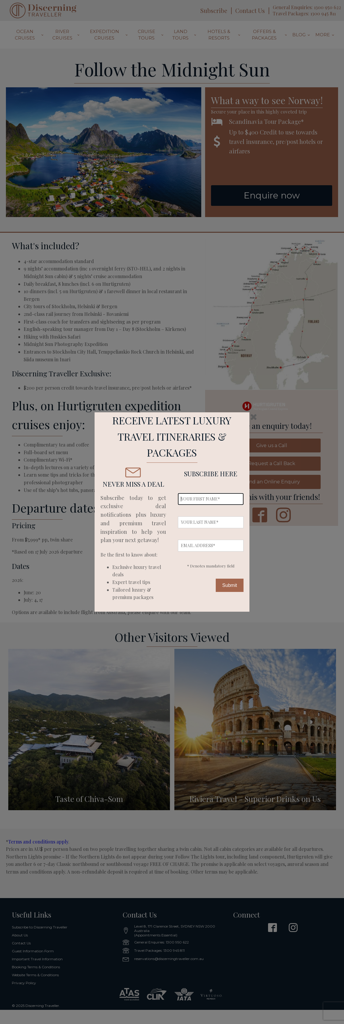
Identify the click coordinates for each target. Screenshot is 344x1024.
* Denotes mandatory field (210, 565)
